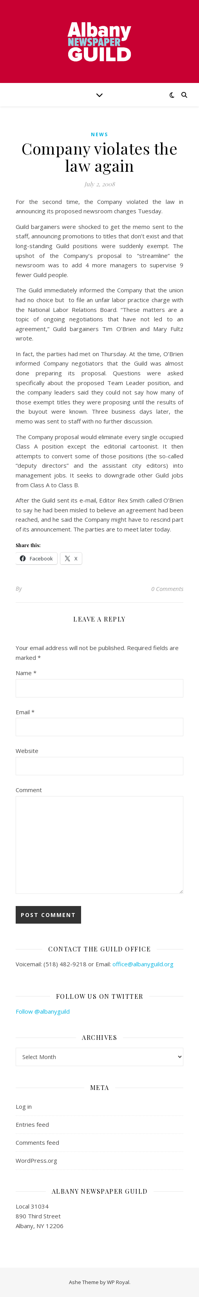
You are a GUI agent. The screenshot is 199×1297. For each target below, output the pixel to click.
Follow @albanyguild (43, 1011)
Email (25, 712)
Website (27, 751)
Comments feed (37, 1142)
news (99, 134)
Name (26, 673)
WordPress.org (36, 1160)
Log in (24, 1106)
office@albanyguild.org (143, 964)
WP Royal (118, 1282)
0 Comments (167, 589)
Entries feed (32, 1124)
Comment (29, 790)
